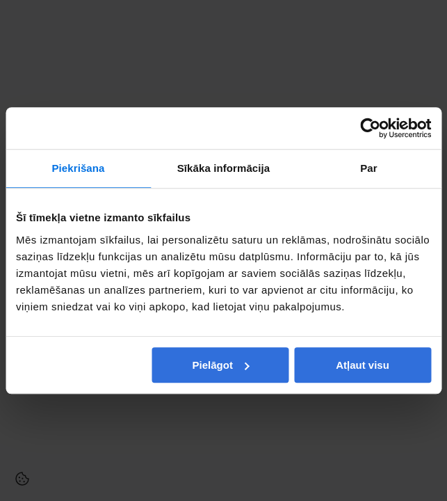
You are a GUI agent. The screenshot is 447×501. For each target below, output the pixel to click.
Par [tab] (368, 168)
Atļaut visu (362, 365)
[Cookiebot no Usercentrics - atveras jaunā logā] (370, 128)
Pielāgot (221, 365)
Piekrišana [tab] (77, 168)
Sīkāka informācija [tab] (223, 168)
